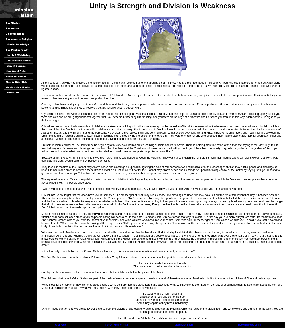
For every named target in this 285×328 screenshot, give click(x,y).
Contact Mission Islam (117, 325)
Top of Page (59, 325)
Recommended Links (249, 325)
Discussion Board (184, 325)
